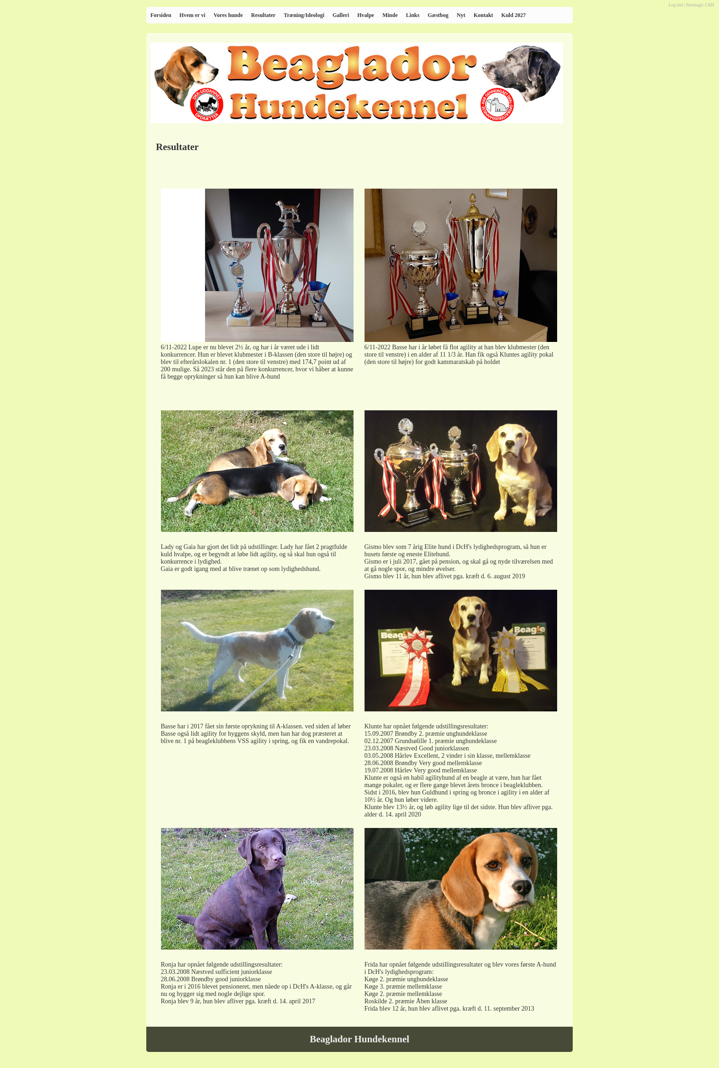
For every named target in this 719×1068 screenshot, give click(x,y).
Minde (390, 15)
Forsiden (160, 15)
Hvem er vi (192, 15)
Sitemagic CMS (700, 4)
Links (412, 15)
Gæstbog (438, 15)
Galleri (340, 15)
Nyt (461, 15)
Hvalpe (365, 15)
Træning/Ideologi (304, 15)
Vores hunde (228, 15)
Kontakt (483, 15)
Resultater (263, 15)
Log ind (676, 4)
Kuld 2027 (513, 15)
